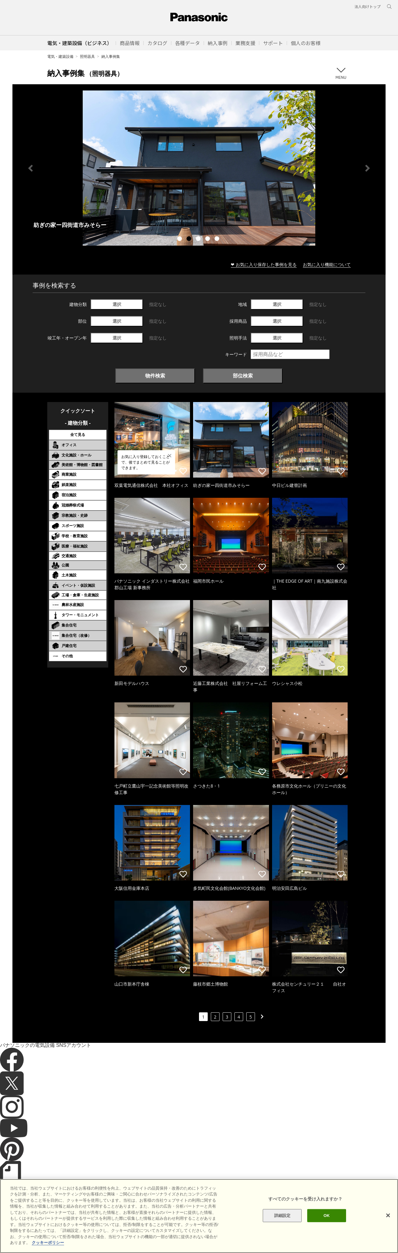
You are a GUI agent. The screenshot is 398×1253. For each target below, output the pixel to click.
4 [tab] (208, 239)
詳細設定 (282, 1215)
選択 (117, 304)
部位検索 (243, 375)
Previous (30, 168)
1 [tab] (180, 239)
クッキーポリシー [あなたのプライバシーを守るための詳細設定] (48, 1242)
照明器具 (87, 56)
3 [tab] (199, 239)
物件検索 (155, 375)
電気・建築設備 (60, 56)
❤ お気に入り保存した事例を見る (264, 264)
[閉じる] (388, 1215)
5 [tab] (218, 239)
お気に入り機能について (327, 264)
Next (367, 168)
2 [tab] (190, 239)
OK (326, 1215)
